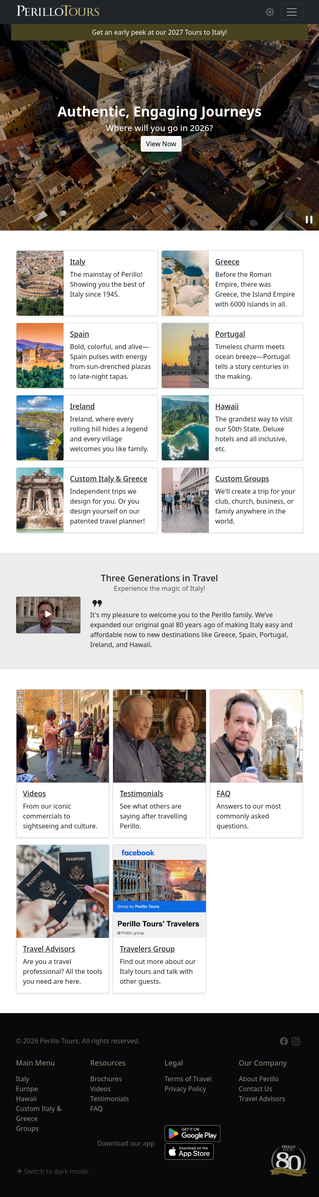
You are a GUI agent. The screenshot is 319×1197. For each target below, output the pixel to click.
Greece (227, 261)
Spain (79, 334)
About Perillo (259, 1078)
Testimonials (141, 793)
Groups (27, 1128)
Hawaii (227, 406)
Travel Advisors (49, 949)
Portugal (230, 334)
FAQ (224, 793)
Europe (27, 1088)
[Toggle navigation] (291, 12)
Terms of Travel (188, 1078)
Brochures (106, 1078)
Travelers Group (147, 949)
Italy (77, 261)
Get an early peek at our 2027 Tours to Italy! (159, 32)
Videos (34, 793)
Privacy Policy (185, 1088)
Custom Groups (242, 478)
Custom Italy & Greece (108, 478)
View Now (161, 143)
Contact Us (255, 1088)
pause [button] (309, 219)
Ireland (82, 406)
